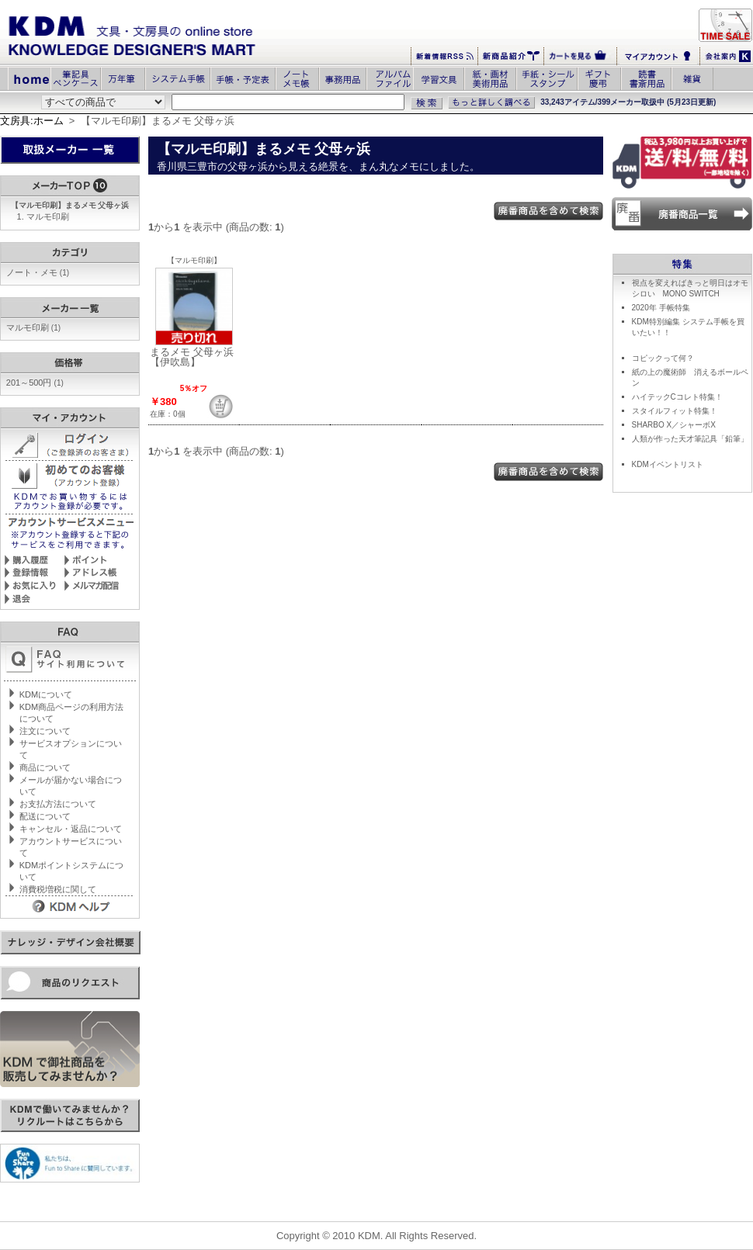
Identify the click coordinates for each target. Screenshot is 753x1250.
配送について (45, 816)
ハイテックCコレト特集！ (677, 397)
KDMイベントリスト (667, 464)
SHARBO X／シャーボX (674, 425)
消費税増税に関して (57, 889)
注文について (45, 731)
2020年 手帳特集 (661, 307)
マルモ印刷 (47, 216)
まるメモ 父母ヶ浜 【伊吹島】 (192, 357)
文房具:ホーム (32, 120)
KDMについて (45, 694)
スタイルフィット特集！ (674, 411)
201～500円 (35, 382)
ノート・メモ (37, 272)
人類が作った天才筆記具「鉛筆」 (690, 439)
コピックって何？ (663, 358)
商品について (45, 767)
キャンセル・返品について (70, 828)
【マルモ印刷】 (194, 260)
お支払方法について (57, 804)
